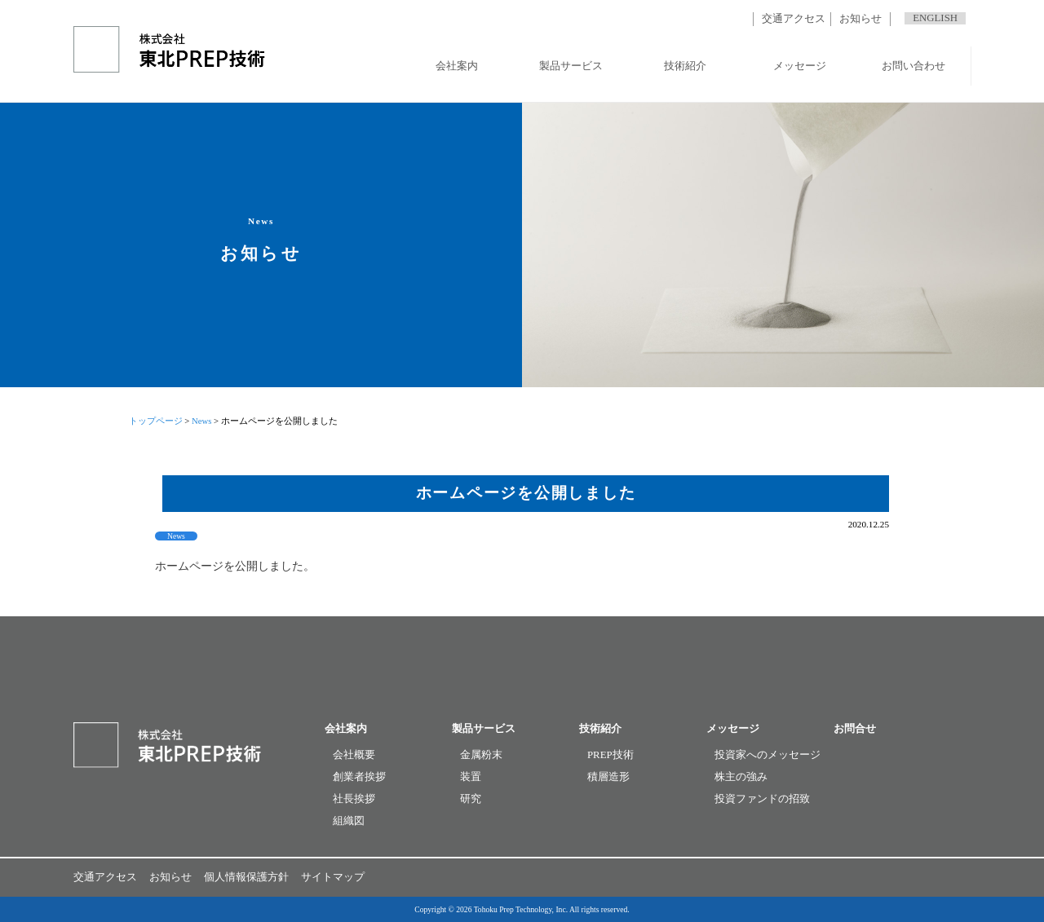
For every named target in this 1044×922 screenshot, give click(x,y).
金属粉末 (481, 755)
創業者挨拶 (359, 777)
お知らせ (860, 18)
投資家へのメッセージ (767, 755)
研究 (470, 799)
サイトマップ (333, 877)
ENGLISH (935, 18)
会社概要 (354, 755)
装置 (470, 777)
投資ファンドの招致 (762, 799)
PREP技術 (610, 755)
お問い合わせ (913, 66)
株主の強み (741, 777)
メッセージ (799, 66)
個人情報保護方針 (246, 877)
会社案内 (457, 66)
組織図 (349, 821)
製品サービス (571, 66)
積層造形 (608, 777)
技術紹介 (685, 66)
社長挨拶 (354, 799)
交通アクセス (793, 18)
